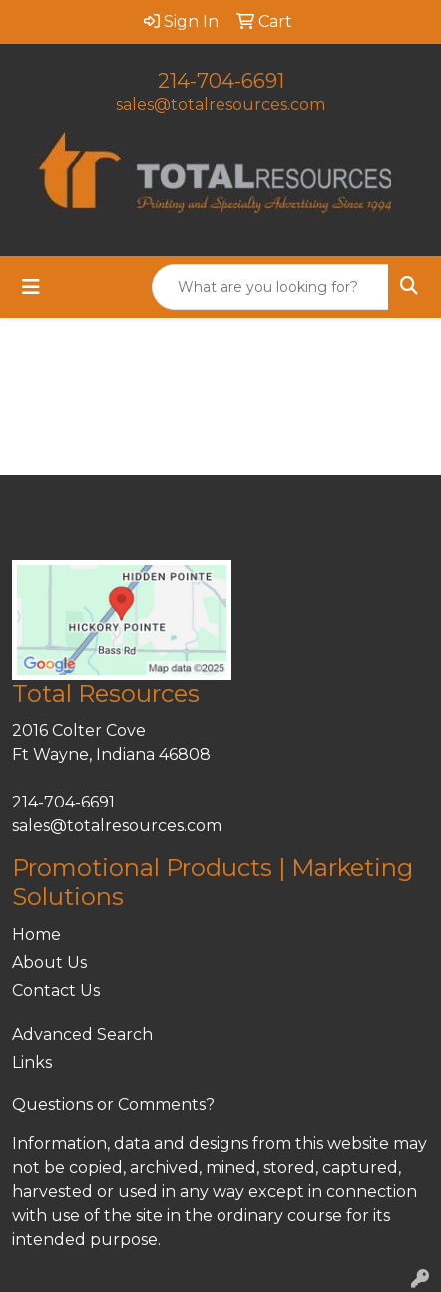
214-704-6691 (221, 81)
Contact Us (56, 990)
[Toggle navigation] (31, 287)
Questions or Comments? (113, 1104)
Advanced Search (82, 1034)
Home (36, 934)
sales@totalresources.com (220, 104)
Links (32, 1062)
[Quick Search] (270, 287)
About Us (49, 962)
